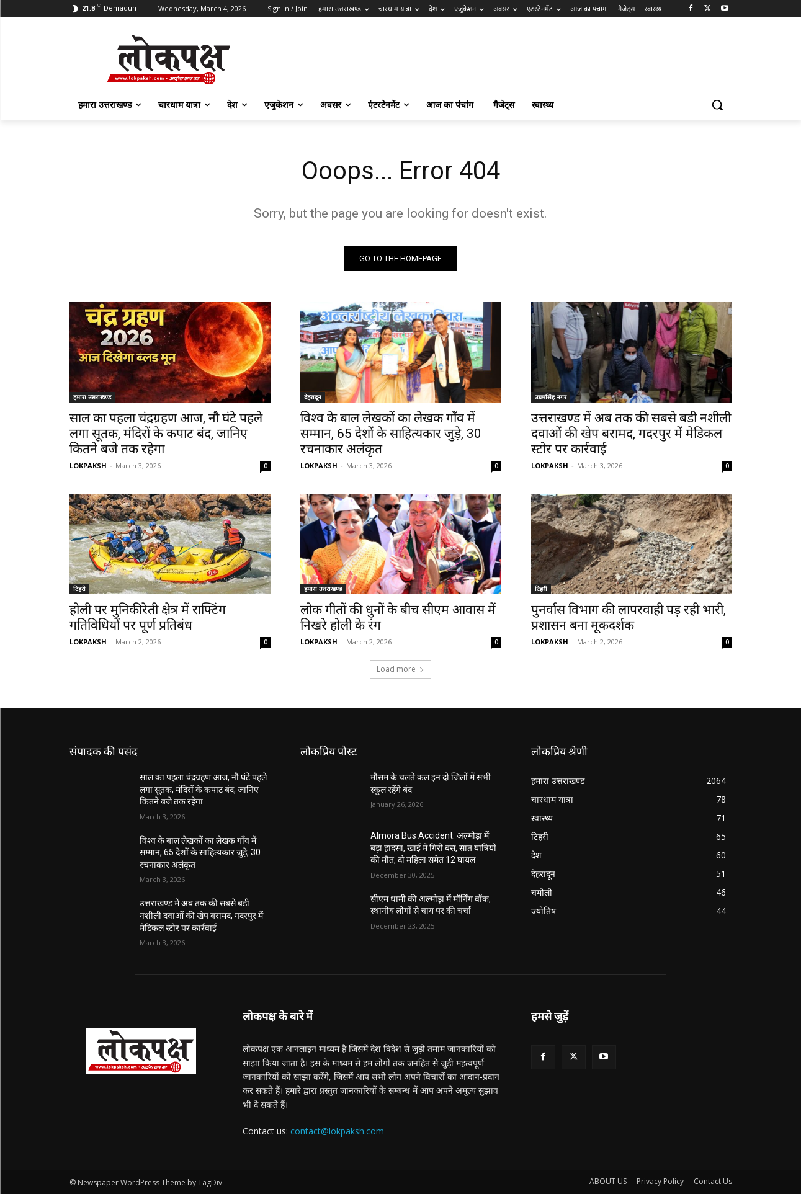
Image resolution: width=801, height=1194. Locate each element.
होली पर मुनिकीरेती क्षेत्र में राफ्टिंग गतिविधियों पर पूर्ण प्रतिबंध (147, 617)
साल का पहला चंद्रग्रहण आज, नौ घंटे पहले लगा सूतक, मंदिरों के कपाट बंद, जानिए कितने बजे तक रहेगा (165, 434)
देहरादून (312, 397)
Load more (400, 669)
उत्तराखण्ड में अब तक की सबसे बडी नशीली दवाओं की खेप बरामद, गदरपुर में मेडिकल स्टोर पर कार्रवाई (631, 434)
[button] (717, 105)
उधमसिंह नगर (550, 397)
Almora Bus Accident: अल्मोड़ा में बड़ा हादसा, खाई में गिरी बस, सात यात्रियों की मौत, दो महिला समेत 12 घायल (433, 848)
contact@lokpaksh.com (337, 1131)
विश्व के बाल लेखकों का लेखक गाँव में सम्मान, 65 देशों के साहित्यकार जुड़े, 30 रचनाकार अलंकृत (390, 434)
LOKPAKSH (88, 465)
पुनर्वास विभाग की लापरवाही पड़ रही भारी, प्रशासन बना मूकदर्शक (628, 617)
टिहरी (79, 588)
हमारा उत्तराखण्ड (92, 397)
